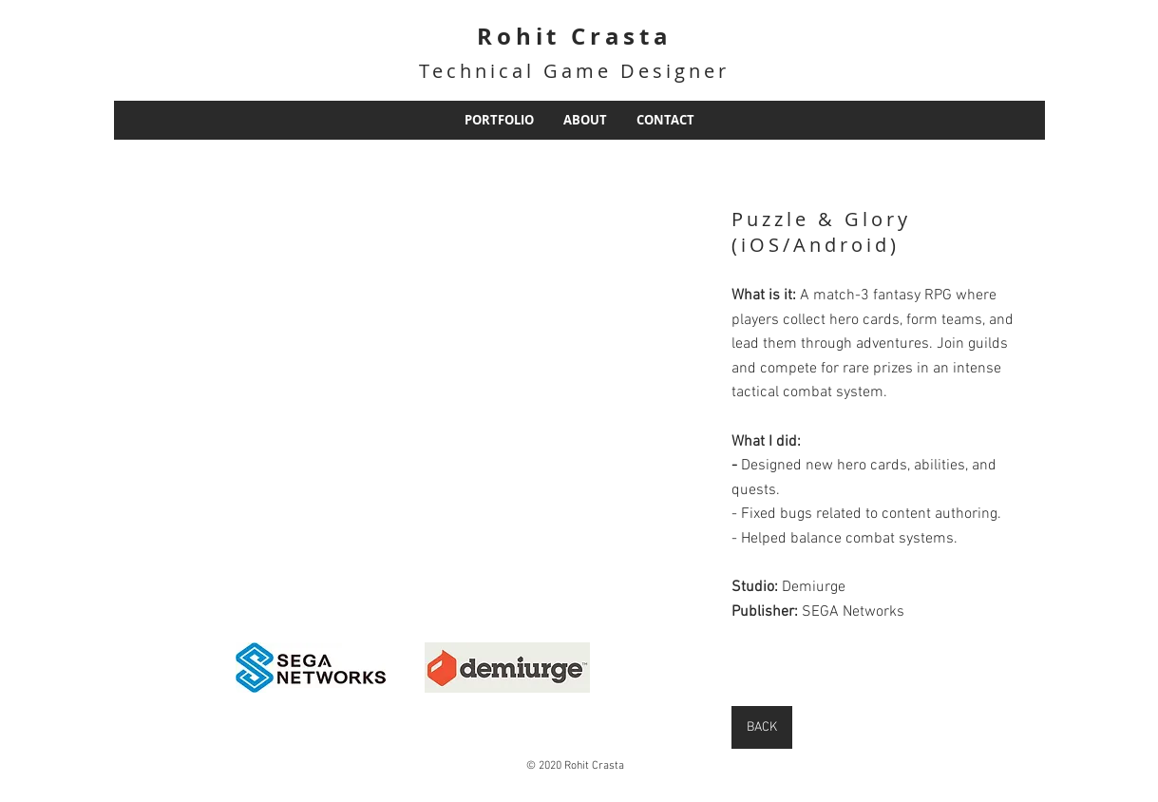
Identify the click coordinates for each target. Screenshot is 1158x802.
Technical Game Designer (574, 71)
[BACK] (761, 727)
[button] (218, 382)
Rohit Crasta (575, 36)
